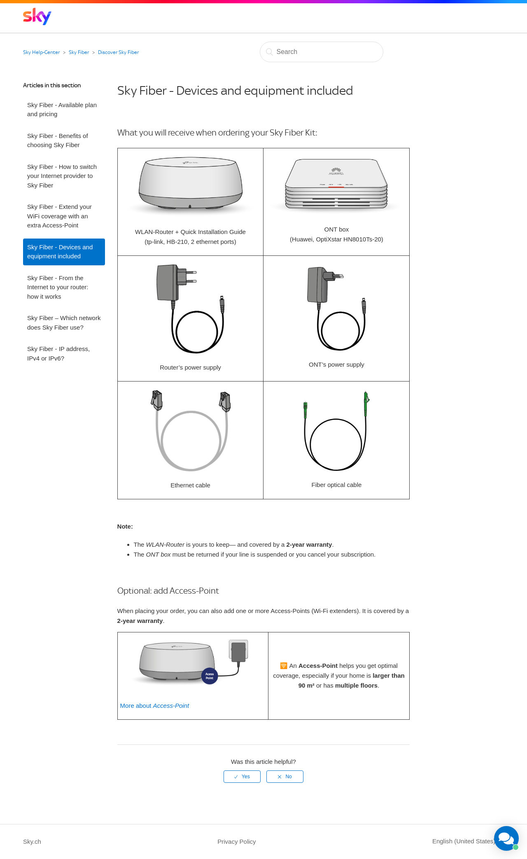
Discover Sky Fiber (118, 52)
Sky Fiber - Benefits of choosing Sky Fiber (57, 140)
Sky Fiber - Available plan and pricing (62, 109)
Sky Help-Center (41, 52)
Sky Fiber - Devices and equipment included (60, 251)
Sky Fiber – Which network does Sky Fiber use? (63, 322)
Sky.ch (32, 841)
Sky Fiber (79, 52)
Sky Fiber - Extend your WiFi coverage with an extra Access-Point (59, 216)
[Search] (321, 52)
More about (154, 705)
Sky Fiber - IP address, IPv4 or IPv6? (58, 353)
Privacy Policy (236, 841)
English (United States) (464, 841)
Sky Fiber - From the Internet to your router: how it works (57, 287)
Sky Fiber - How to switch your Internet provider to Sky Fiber (62, 176)
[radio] (242, 776)
